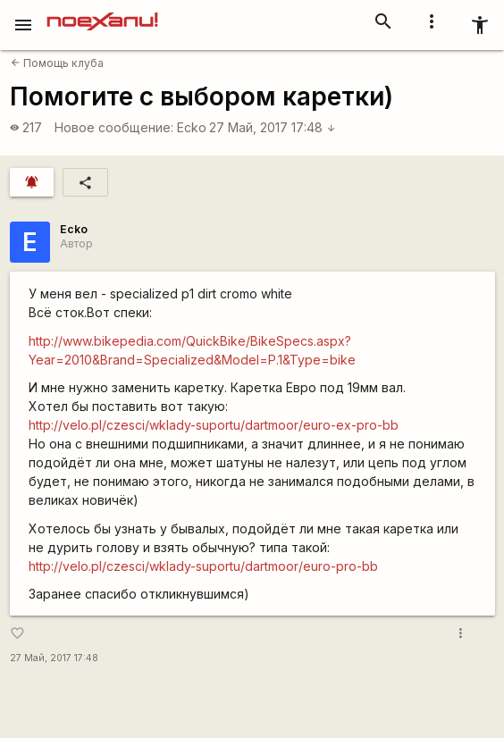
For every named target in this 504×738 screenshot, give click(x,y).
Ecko (191, 127)
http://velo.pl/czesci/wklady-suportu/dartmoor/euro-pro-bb (203, 566)
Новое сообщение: (114, 127)
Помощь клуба (57, 63)
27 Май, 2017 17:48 (272, 127)
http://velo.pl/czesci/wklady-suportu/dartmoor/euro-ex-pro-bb (214, 424)
